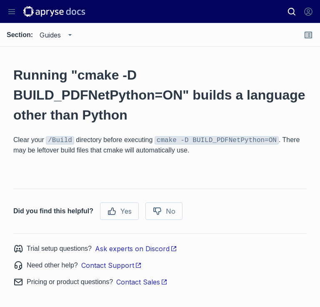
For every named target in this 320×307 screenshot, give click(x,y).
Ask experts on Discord (136, 249)
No (163, 211)
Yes (119, 211)
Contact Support (111, 265)
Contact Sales (142, 282)
